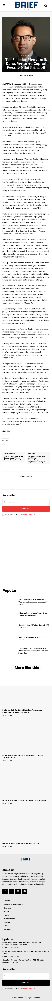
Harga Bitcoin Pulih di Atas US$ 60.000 (21, 843)
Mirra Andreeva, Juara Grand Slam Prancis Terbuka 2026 (32, 614)
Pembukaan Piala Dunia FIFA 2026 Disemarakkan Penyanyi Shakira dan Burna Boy (33, 650)
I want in (26, 509)
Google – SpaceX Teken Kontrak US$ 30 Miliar (24, 800)
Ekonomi (5, 963)
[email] (26, 502)
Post (5, 435)
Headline (26, 55)
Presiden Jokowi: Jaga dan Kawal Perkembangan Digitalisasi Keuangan (36, 459)
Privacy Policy (29, 514)
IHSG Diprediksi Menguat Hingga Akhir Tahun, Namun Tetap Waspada (13, 458)
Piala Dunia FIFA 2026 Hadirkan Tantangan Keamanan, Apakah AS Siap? (32, 601)
